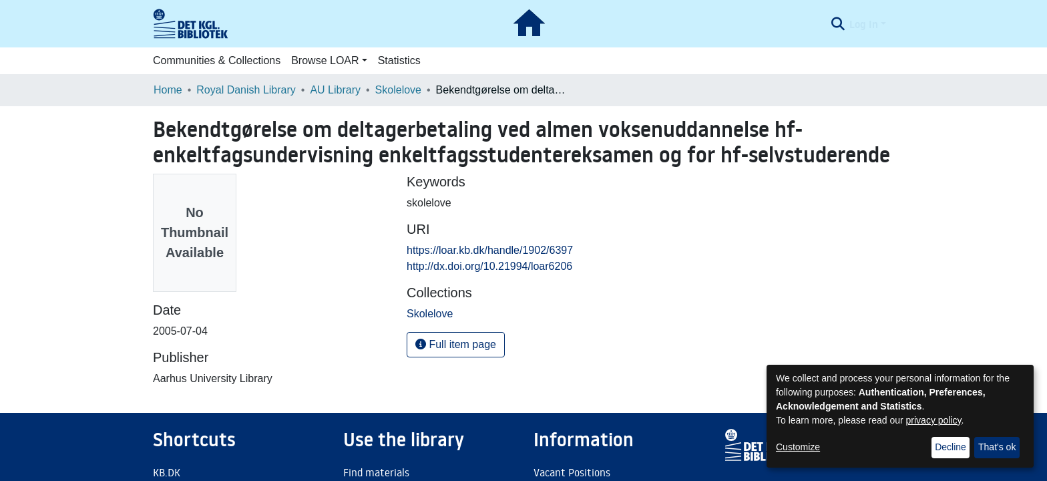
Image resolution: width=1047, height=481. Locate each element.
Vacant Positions (572, 472)
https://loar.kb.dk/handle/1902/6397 (490, 250)
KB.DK (166, 472)
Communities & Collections (216, 60)
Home (168, 90)
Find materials (376, 472)
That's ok (997, 447)
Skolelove (398, 90)
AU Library (335, 90)
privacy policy (934, 420)
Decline (950, 447)
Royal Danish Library (246, 90)
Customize (798, 447)
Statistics (399, 60)
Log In (863, 24)
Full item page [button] (455, 344)
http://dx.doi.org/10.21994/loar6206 (489, 266)
